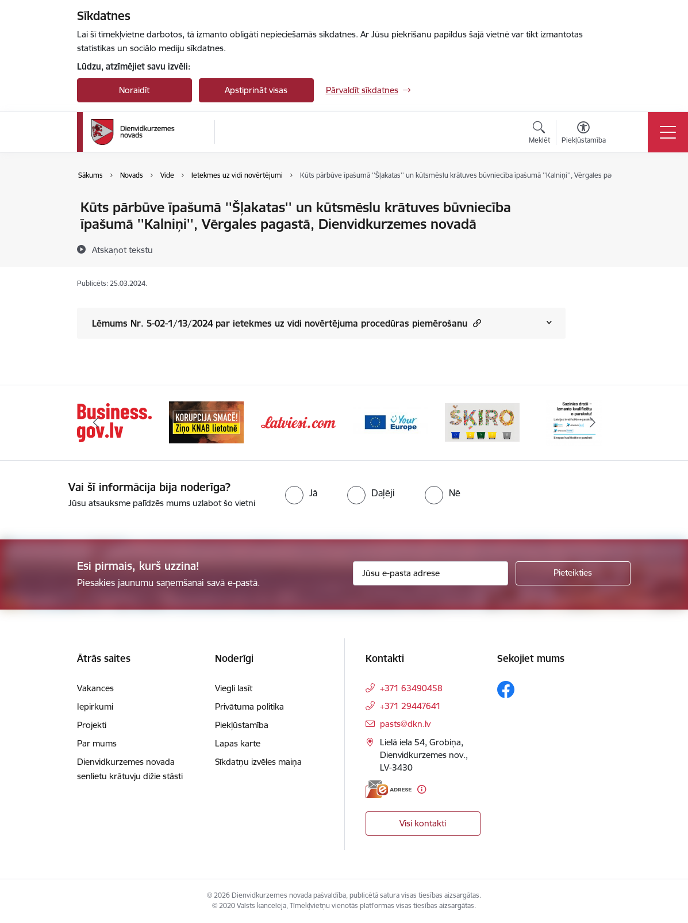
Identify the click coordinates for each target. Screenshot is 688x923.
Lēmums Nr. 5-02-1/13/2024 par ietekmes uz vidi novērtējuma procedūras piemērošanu (286, 323)
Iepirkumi (95, 706)
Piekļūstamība (241, 724)
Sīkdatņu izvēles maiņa (258, 761)
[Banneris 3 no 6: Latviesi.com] (298, 421)
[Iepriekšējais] (96, 423)
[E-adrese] (389, 789)
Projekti (91, 724)
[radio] (301, 493)
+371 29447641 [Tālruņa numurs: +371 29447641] (410, 705)
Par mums (97, 743)
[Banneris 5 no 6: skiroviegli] (482, 421)
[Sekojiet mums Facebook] (505, 689)
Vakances (95, 688)
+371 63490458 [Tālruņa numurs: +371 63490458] (411, 688)
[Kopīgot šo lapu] (595, 231)
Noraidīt (134, 90)
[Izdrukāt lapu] (595, 203)
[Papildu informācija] (421, 789)
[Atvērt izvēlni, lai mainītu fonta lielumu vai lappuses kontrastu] (584, 134)
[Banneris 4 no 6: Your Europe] (390, 421)
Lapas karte (237, 743)
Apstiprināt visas (256, 90)
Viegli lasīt (233, 688)
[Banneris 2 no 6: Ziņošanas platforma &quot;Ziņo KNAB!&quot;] (206, 421)
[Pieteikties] (573, 573)
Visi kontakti (422, 823)
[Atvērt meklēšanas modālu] (539, 134)
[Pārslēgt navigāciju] (668, 132)
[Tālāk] (592, 423)
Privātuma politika (249, 706)
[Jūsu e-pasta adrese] (430, 573)
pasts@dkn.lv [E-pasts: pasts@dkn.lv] (405, 723)
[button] (475, 323)
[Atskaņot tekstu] (122, 249)
